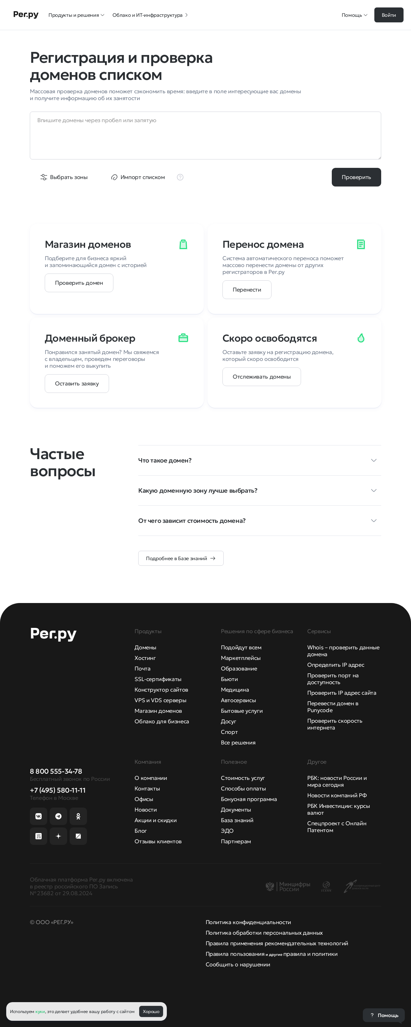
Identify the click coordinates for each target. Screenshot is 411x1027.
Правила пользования (235, 953)
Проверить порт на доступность (333, 679)
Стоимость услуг (243, 777)
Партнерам (236, 841)
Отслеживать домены (262, 376)
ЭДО (227, 830)
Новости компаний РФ (337, 795)
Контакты (147, 788)
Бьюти (229, 679)
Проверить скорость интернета (335, 724)
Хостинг (145, 657)
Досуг (228, 721)
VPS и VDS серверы (160, 700)
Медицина (235, 689)
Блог (141, 830)
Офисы (144, 799)
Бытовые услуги (242, 710)
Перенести (247, 289)
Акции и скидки (155, 820)
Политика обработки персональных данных (264, 932)
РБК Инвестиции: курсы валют (338, 809)
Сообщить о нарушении (238, 964)
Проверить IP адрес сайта (341, 692)
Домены (145, 647)
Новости (146, 809)
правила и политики (310, 953)
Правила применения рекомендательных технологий (277, 943)
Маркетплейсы (241, 657)
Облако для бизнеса (162, 721)
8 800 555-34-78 (56, 771)
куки (40, 1011)
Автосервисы (238, 700)
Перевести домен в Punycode (332, 707)
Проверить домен (79, 282)
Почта (142, 668)
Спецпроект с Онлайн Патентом (336, 827)
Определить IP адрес (335, 664)
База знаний (237, 820)
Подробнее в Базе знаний (176, 558)
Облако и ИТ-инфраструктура (150, 15)
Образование (239, 668)
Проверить (356, 177)
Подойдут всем (241, 647)
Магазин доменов (158, 710)
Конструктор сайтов (161, 689)
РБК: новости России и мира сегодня (337, 781)
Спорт (229, 731)
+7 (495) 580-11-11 (57, 790)
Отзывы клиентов (158, 841)
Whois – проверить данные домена (343, 651)
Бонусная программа (249, 799)
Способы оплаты (243, 788)
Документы (236, 809)
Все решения (238, 742)
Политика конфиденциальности (248, 922)
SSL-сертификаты (158, 679)
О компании (151, 777)
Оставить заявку (77, 383)
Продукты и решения (76, 15)
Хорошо (151, 1011)
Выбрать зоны (69, 177)
